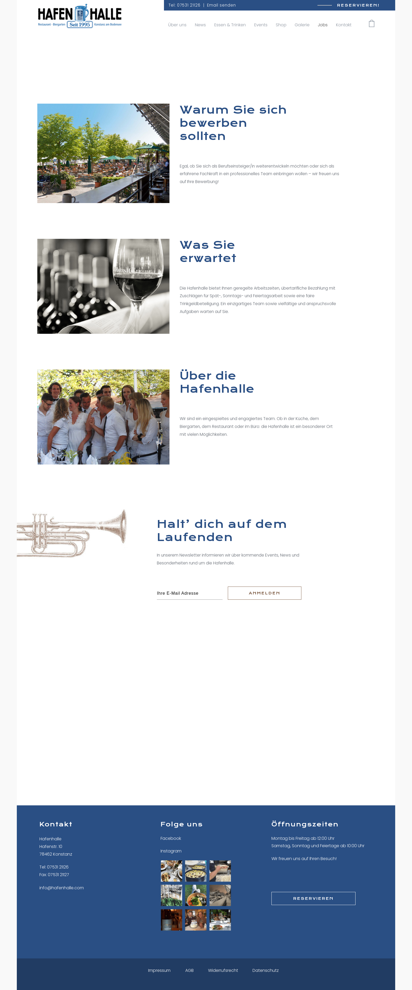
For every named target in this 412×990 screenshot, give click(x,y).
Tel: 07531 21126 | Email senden (202, 5)
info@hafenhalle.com (61, 888)
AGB (189, 970)
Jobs (323, 25)
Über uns (177, 25)
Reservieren (313, 898)
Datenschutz (266, 970)
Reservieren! (358, 5)
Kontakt (343, 25)
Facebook (171, 838)
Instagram (171, 851)
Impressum (159, 970)
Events (260, 25)
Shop (281, 25)
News (200, 25)
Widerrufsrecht (223, 970)
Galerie (302, 25)
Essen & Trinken (230, 25)
